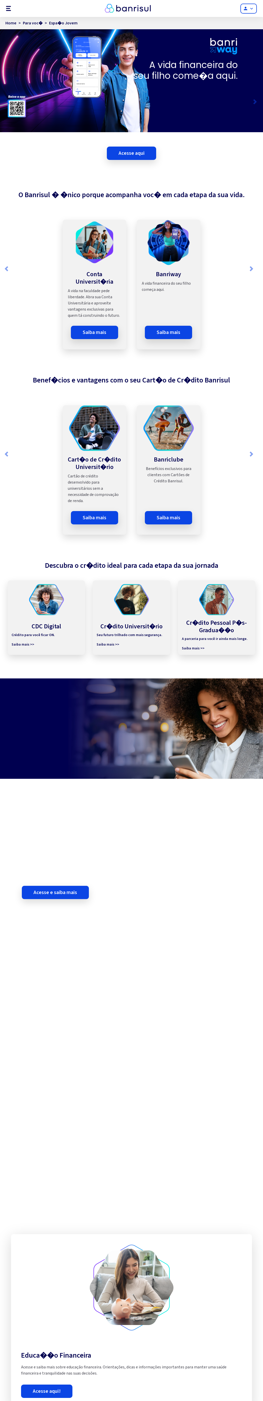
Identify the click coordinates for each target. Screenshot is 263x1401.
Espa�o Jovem (63, 23)
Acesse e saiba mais (55, 910)
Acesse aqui (132, 153)
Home (10, 23)
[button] (8, 101)
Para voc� (33, 23)
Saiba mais (94, 332)
